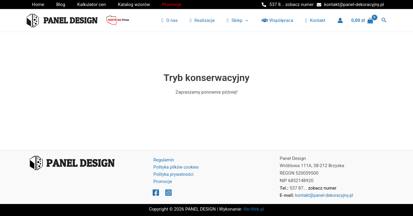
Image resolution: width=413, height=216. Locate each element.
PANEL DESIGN (70, 20)
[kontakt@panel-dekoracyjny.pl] (350, 4)
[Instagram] (168, 193)
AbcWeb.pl (254, 209)
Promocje (161, 182)
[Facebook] (155, 193)
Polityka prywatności (172, 174)
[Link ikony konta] (340, 20)
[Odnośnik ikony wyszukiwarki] (384, 20)
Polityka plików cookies (174, 167)
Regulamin (162, 160)
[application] (253, 20)
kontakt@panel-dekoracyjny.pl (325, 195)
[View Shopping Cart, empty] (362, 20)
